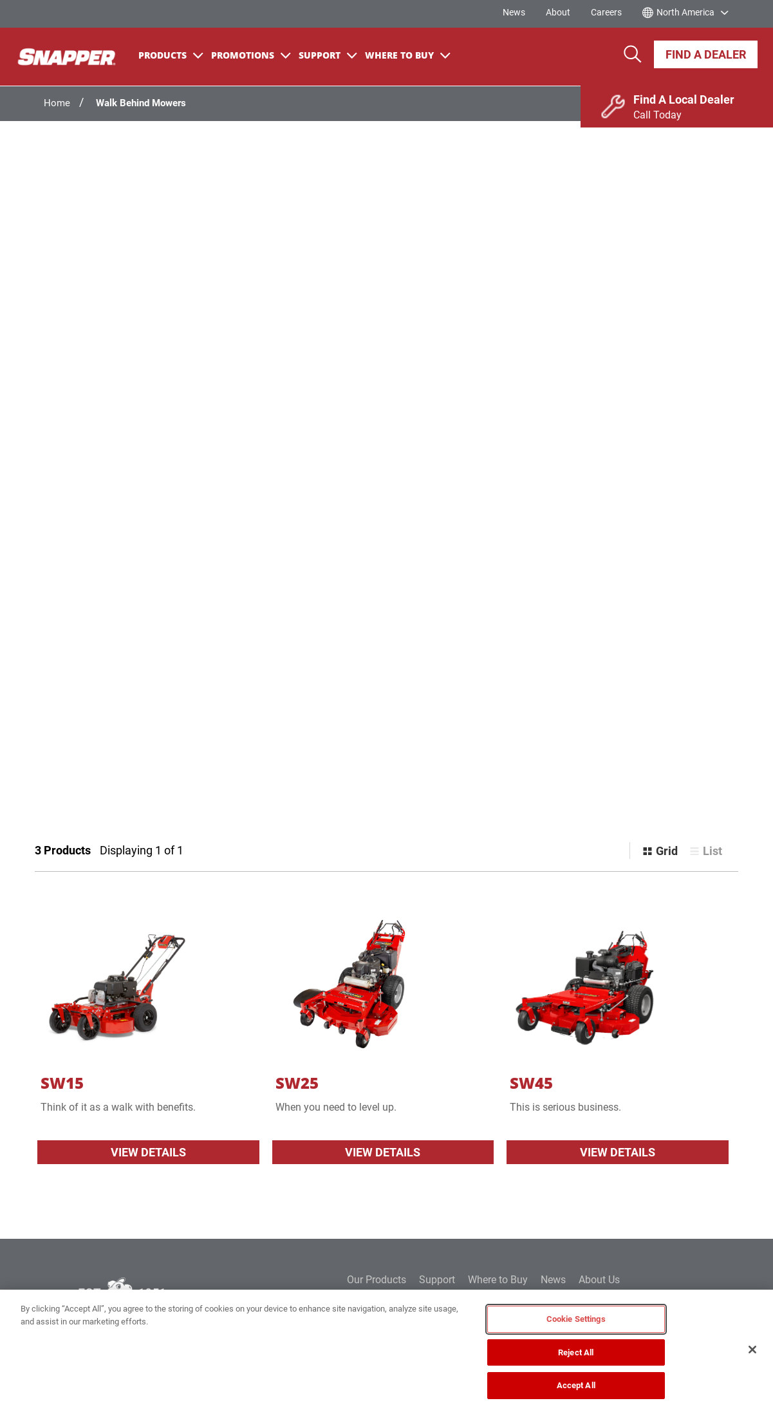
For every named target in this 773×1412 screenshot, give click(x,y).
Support (328, 55)
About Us (599, 1280)
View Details (148, 1152)
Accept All (576, 1385)
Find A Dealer (706, 54)
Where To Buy (408, 55)
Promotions (251, 55)
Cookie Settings (576, 1319)
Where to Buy (498, 1280)
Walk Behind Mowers (141, 103)
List (712, 851)
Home (57, 103)
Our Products (376, 1280)
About (558, 12)
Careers (606, 12)
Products (170, 55)
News (514, 12)
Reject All (575, 1352)
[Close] (752, 1349)
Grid (667, 851)
